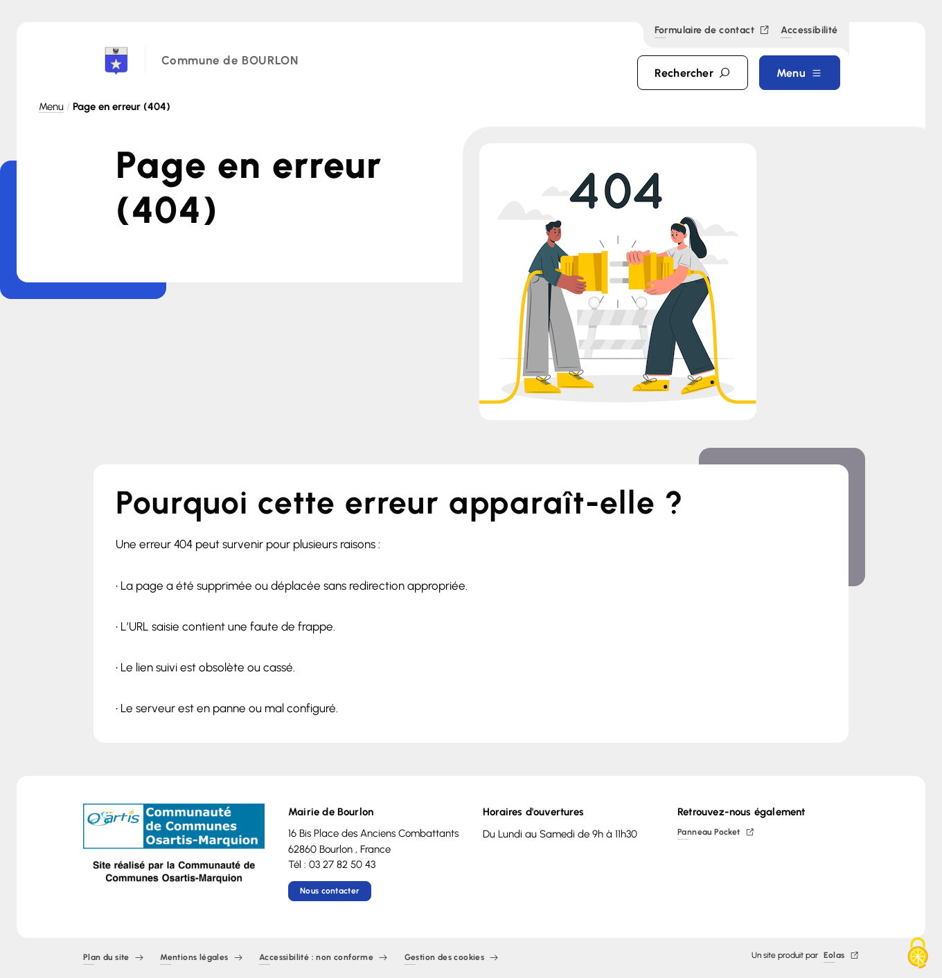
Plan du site (113, 958)
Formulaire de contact (712, 31)
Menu (51, 106)
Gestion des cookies (452, 958)
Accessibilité (809, 31)
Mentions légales (201, 958)
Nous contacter (329, 891)
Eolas (841, 956)
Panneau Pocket (715, 832)
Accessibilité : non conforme (323, 958)
